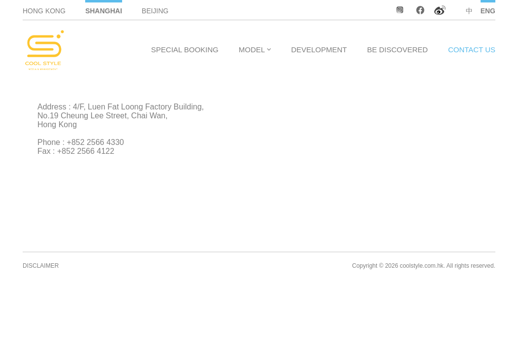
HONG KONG (44, 11)
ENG (488, 11)
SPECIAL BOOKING (185, 49)
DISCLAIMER (41, 265)
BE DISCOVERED (397, 49)
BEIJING (155, 11)
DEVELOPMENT (319, 49)
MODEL (252, 49)
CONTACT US (471, 49)
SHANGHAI (103, 11)
